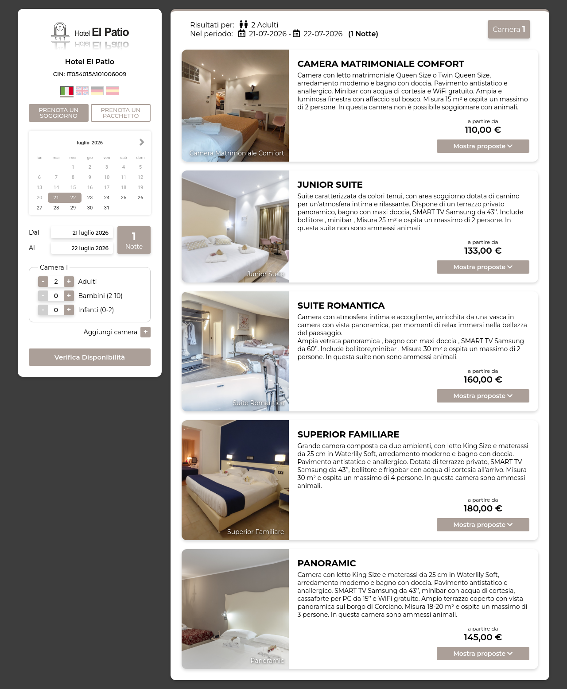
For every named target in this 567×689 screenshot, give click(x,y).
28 (56, 208)
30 (90, 208)
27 (40, 208)
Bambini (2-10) (100, 296)
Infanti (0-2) (96, 310)
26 (141, 198)
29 (73, 208)
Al (32, 248)
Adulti (87, 282)
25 (124, 198)
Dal (34, 232)
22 (73, 198)
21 (56, 198)
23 (90, 198)
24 (107, 198)
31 (107, 208)
